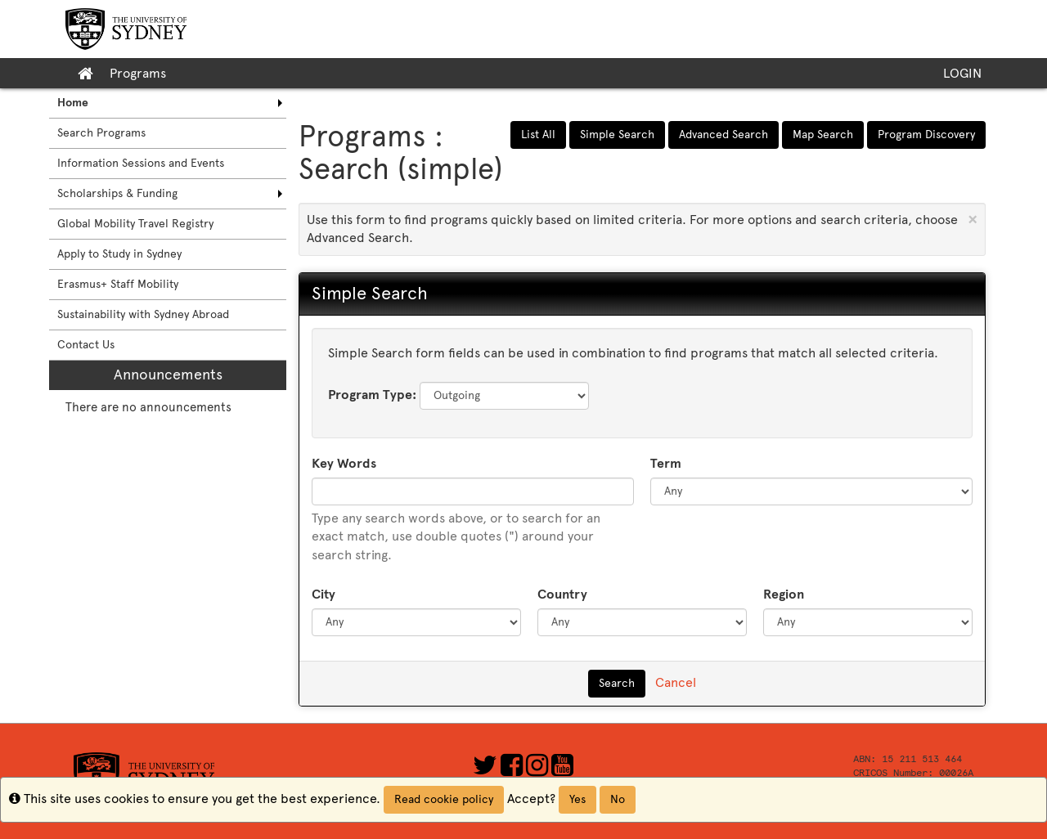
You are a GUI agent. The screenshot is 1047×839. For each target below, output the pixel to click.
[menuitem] (167, 103)
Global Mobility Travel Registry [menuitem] (135, 224)
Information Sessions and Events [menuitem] (140, 163)
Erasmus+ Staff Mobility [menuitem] (117, 284)
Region (783, 594)
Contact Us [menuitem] (86, 345)
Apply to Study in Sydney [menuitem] (119, 254)
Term (665, 463)
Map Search (823, 134)
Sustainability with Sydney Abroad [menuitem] (143, 314)
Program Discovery (926, 134)
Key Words (344, 463)
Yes (577, 799)
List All (538, 134)
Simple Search (617, 134)
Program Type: (372, 394)
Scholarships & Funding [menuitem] (117, 193)
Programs (138, 73)
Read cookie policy (443, 799)
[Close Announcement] (972, 219)
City (323, 594)
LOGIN (962, 73)
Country (562, 594)
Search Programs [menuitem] (101, 133)
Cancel (675, 682)
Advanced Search (723, 134)
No (617, 799)
